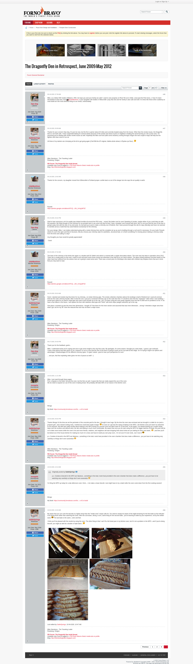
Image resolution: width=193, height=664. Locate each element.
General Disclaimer (147, 655)
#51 (164, 293)
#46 (164, 94)
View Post (76, 471)
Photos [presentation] (51, 84)
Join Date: (31, 112)
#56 (164, 510)
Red (31, 655)
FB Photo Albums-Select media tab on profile (85, 165)
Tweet (35, 120)
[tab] (28, 84)
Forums (28, 22)
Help (58, 22)
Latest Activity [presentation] (39, 84)
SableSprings (34, 138)
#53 (164, 376)
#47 (164, 128)
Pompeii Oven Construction (67, 27)
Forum (31, 27)
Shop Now (38, 22)
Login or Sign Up (162, 1)
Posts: (33, 113)
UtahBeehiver (74, 100)
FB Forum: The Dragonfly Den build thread (62, 164)
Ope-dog (34, 104)
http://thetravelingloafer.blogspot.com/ (63, 167)
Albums (50, 22)
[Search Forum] (152, 11)
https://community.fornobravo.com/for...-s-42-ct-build (71, 409)
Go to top (161, 655)
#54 (164, 419)
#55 (164, 467)
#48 (164, 177)
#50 (164, 252)
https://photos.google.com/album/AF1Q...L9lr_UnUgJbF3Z (66, 208)
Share (35, 117)
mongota (34, 385)
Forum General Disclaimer (35, 75)
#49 (164, 218)
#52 (164, 342)
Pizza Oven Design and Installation (46, 27)
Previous (145, 647)
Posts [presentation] (28, 84)
